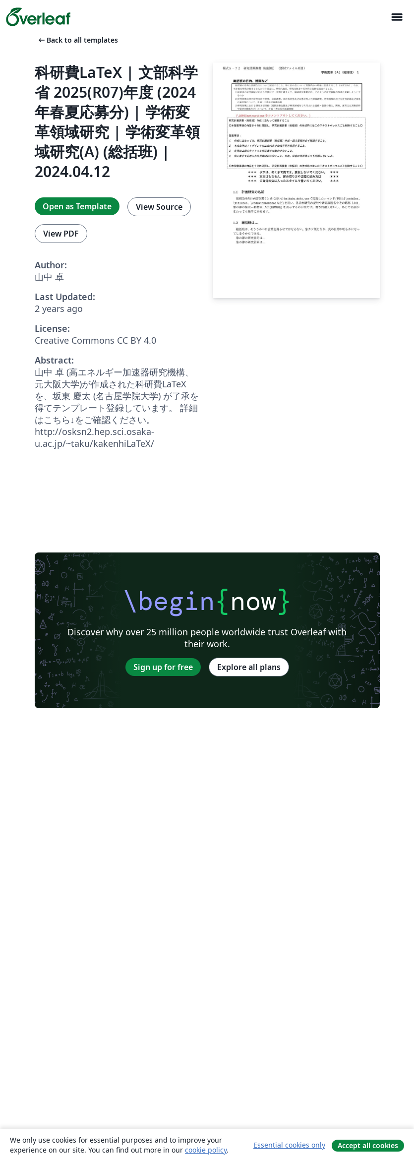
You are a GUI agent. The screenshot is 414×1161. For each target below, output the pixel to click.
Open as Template (77, 206)
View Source (159, 206)
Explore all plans (249, 667)
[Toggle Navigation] (396, 17)
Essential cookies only (289, 1145)
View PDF (61, 233)
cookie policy (206, 1150)
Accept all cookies (368, 1145)
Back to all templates (77, 40)
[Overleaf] (38, 17)
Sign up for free (163, 667)
